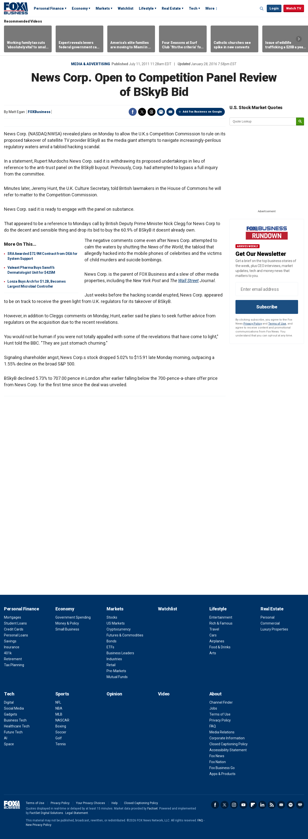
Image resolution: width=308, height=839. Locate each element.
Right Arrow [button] (299, 39)
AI (5, 738)
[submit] (300, 122)
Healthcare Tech (17, 726)
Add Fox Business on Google (202, 111)
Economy (80, 8)
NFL (58, 702)
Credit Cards (13, 629)
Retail (111, 665)
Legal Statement (76, 813)
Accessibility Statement (228, 750)
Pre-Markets (116, 671)
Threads (151, 112)
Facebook (133, 112)
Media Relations (221, 732)
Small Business (67, 629)
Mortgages (12, 617)
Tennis (60, 744)
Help (114, 803)
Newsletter (281, 805)
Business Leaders (120, 653)
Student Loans (15, 623)
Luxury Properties (274, 629)
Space (9, 744)
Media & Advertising (90, 64)
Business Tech (15, 720)
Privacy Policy (252, 323)
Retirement (13, 659)
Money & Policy (67, 623)
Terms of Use (277, 323)
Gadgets (10, 714)
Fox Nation (217, 762)
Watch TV (293, 8)
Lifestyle (146, 8)
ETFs (110, 647)
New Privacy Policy (38, 825)
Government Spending (73, 617)
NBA (58, 708)
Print (161, 112)
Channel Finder (221, 702)
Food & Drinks (220, 647)
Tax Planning (14, 665)
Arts (212, 653)
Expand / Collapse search (262, 8)
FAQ (212, 726)
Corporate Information (227, 738)
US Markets (116, 623)
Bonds (111, 641)
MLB (58, 714)
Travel (214, 629)
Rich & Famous (220, 623)
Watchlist (125, 8)
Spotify (291, 805)
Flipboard (253, 805)
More (210, 8)
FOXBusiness (39, 112)
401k (8, 653)
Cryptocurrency (119, 629)
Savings (10, 641)
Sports (62, 693)
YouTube (243, 805)
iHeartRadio (300, 805)
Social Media (14, 708)
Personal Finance (49, 8)
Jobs (213, 708)
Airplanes (216, 641)
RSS (272, 805)
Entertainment (220, 617)
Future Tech (13, 732)
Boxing (60, 726)
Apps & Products (222, 774)
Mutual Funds (117, 677)
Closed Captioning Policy (228, 744)
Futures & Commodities (125, 635)
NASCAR (62, 720)
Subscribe (266, 306)
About (215, 693)
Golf (58, 738)
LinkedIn (262, 805)
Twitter (142, 112)
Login (274, 8)
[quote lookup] (263, 121)
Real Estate (171, 8)
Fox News (216, 756)
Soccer (60, 732)
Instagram (234, 805)
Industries (114, 659)
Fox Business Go (222, 768)
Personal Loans (16, 635)
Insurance (11, 647)
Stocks (112, 617)
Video (164, 693)
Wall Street (188, 280)
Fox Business (16, 8)
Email (170, 112)
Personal (267, 617)
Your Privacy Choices (90, 803)
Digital (9, 702)
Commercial (270, 623)
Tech (193, 8)
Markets (103, 8)
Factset (152, 808)
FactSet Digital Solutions (46, 813)
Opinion (114, 693)
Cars (213, 635)
